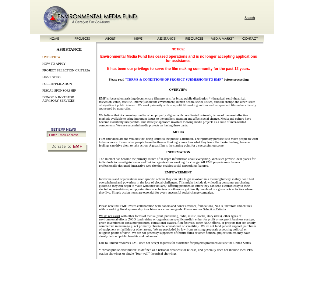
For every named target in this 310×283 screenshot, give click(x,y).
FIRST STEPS (51, 77)
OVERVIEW (51, 57)
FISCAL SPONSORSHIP (59, 90)
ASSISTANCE (131, 265)
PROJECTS (85, 265)
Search (250, 18)
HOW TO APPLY (54, 63)
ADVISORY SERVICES (58, 100)
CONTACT (198, 265)
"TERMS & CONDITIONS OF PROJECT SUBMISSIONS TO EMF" (174, 79)
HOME (70, 265)
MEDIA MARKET (177, 265)
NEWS (115, 265)
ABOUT (102, 265)
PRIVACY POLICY (238, 265)
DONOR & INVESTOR (58, 97)
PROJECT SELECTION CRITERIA (66, 70)
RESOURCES (154, 265)
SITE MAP (215, 265)
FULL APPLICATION (57, 83)
